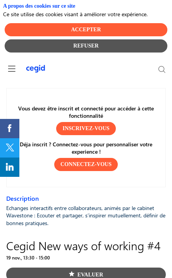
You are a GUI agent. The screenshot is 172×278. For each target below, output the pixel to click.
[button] (85, 128)
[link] (9, 128)
